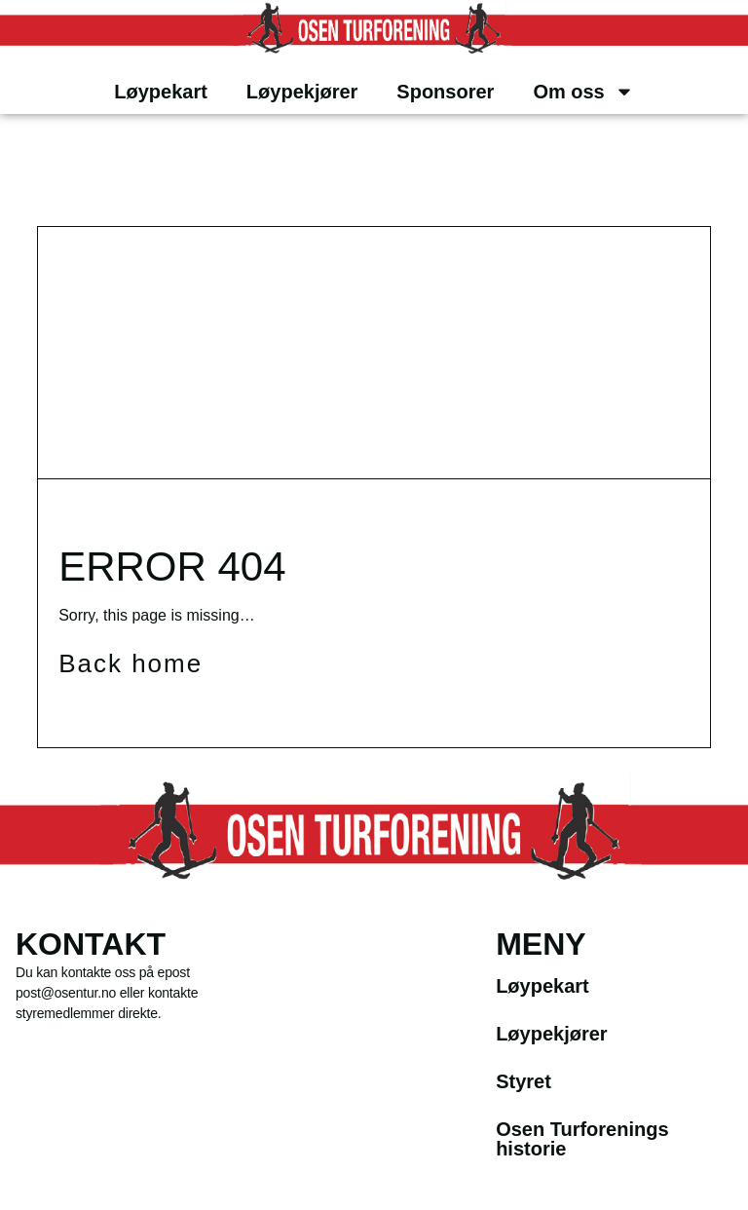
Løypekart (160, 91)
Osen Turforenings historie (582, 1138)
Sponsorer (445, 91)
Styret (523, 1081)
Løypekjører (301, 91)
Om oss (583, 91)
